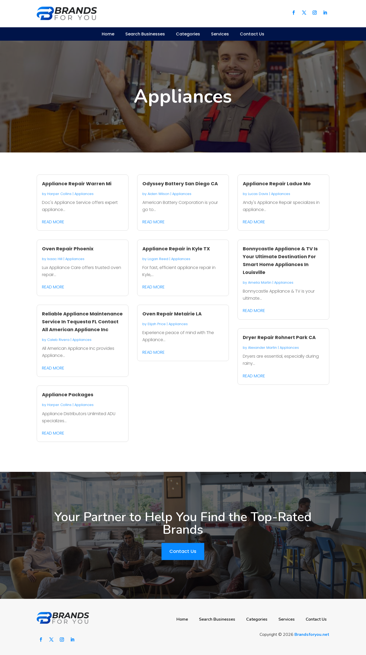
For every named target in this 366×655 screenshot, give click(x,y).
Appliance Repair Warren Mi (76, 183)
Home (108, 34)
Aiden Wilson (158, 193)
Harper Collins (59, 193)
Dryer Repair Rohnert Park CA (279, 337)
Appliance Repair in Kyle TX (176, 248)
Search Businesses (145, 34)
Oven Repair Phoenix (68, 248)
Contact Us (252, 34)
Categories (188, 34)
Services (220, 34)
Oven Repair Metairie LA (172, 313)
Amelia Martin (259, 282)
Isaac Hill (54, 258)
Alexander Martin (262, 347)
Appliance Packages (67, 394)
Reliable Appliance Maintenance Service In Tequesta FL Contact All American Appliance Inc (82, 321)
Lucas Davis (258, 193)
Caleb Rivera (58, 339)
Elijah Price (157, 323)
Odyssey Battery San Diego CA (180, 183)
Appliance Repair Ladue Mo (277, 183)
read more (53, 222)
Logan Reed (158, 258)
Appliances (84, 193)
